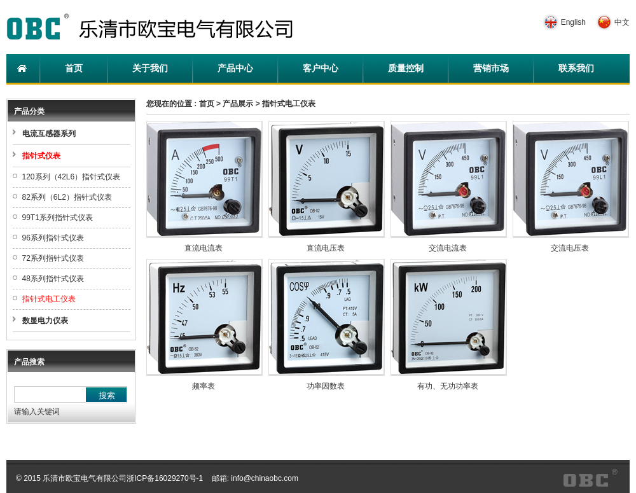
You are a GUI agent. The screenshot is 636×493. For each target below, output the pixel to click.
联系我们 (576, 68)
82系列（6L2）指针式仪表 (67, 197)
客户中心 (320, 68)
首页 (74, 68)
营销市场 (491, 68)
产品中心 (235, 68)
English (573, 22)
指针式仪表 (41, 155)
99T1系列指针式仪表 (57, 217)
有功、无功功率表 (447, 386)
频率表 (203, 386)
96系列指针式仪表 (53, 237)
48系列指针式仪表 (53, 278)
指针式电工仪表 (49, 299)
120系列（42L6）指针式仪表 (71, 176)
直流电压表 (326, 248)
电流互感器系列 (49, 133)
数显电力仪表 (45, 320)
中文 (622, 22)
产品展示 (238, 103)
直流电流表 (203, 248)
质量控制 (406, 68)
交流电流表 (448, 248)
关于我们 (150, 68)
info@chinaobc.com (264, 478)
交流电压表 (570, 248)
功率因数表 (326, 386)
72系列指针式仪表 (53, 258)
